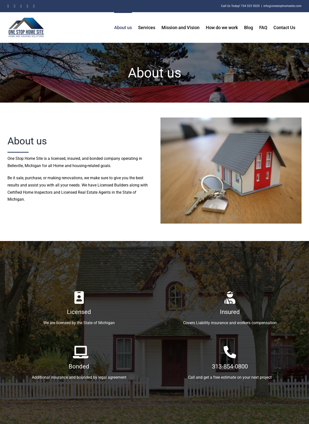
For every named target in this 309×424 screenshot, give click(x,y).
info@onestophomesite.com (282, 6)
